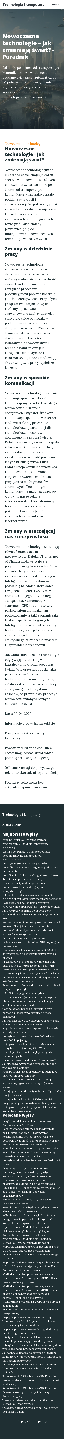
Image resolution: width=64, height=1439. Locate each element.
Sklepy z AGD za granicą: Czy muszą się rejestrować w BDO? (26, 1201)
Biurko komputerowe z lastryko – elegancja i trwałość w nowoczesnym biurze (30, 1154)
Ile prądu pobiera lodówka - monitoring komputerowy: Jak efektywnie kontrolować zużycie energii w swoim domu (29, 1321)
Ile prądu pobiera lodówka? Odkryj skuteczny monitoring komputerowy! (30, 1331)
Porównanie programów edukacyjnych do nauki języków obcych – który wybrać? (28, 1130)
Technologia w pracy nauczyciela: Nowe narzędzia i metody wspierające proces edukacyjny (27, 1012)
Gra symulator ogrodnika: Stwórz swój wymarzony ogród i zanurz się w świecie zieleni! (27, 1083)
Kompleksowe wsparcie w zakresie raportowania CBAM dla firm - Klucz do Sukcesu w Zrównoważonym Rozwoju (27, 1238)
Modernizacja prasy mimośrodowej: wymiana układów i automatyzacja (30, 979)
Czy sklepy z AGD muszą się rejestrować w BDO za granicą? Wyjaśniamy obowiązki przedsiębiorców (31, 1191)
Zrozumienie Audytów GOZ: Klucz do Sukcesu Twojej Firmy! (30, 1311)
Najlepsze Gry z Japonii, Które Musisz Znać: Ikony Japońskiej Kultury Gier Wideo (29, 1046)
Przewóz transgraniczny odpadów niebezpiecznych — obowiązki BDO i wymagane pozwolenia (31, 942)
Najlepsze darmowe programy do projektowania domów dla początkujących (28, 1181)
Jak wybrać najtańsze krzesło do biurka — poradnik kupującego (28, 1038)
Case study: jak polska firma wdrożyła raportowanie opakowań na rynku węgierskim (31, 904)
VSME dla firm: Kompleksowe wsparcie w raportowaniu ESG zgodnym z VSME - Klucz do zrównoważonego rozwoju (31, 1278)
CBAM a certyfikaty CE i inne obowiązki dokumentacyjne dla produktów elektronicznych (26, 855)
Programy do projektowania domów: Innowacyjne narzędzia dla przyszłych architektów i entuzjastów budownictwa (27, 1172)
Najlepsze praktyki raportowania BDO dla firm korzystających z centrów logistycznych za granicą (31, 953)
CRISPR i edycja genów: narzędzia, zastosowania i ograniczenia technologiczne (30, 995)
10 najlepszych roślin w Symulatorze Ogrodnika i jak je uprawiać (31, 1093)
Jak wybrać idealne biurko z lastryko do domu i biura (31, 1162)
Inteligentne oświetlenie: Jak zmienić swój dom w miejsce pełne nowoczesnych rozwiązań (31, 1346)
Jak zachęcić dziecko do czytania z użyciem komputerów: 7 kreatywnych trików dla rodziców (29, 1368)
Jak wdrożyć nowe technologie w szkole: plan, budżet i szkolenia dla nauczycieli (30, 1022)
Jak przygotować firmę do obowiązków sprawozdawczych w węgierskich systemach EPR (30, 914)
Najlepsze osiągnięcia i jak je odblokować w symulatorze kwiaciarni (29, 1109)
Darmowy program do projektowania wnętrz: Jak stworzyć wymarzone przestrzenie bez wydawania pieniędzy (31, 1063)
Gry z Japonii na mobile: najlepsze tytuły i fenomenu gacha (27, 1054)
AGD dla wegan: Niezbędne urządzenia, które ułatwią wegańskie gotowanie (30, 1209)
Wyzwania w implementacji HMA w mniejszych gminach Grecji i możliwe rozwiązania (31, 924)
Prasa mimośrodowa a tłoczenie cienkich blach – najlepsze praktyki (31, 987)
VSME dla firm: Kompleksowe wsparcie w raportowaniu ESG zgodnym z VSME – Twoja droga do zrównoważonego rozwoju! (30, 1289)
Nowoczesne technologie (24, 143)
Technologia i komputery (23, 4)
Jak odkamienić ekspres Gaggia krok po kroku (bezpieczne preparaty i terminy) (30, 877)
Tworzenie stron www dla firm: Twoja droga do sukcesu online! (30, 1409)
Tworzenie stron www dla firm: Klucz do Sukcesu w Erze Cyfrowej (27, 1401)
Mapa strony (12, 824)
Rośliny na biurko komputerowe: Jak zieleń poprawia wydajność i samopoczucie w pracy (30, 1138)
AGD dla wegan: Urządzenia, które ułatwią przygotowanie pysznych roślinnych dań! (28, 1217)
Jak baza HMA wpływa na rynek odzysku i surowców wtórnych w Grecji (27, 932)
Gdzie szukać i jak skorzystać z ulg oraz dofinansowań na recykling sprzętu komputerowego (26, 887)
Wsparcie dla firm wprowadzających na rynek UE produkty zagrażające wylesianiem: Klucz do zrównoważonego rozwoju (30, 1266)
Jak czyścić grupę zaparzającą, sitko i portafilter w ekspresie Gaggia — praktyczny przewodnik (30, 867)
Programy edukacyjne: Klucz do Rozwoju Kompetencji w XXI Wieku (27, 1122)
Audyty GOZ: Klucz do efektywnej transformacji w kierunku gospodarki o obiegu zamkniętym (31, 1301)
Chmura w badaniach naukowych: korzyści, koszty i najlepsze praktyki (28, 1002)
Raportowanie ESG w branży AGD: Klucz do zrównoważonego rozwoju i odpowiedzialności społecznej (31, 1380)
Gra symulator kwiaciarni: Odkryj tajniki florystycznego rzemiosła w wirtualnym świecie (32, 1101)
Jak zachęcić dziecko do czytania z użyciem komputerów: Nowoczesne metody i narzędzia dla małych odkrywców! (31, 1356)
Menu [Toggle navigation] (55, 4)
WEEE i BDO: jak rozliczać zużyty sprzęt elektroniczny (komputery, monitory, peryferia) (31, 896)
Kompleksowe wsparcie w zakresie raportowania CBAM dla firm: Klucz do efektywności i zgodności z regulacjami (26, 1227)
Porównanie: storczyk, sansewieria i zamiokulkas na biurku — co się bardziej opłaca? (31, 1146)
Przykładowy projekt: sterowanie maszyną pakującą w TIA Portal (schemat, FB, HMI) (28, 963)
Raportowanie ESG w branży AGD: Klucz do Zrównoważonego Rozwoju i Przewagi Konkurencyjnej (29, 1392)
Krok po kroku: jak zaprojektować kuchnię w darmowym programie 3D (29, 1073)
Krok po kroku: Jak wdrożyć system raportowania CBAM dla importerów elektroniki (25, 843)
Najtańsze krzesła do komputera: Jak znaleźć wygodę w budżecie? (30, 1030)
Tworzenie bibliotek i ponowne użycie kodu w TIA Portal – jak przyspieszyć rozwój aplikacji (30, 971)
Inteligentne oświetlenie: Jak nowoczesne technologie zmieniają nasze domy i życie (28, 1339)
